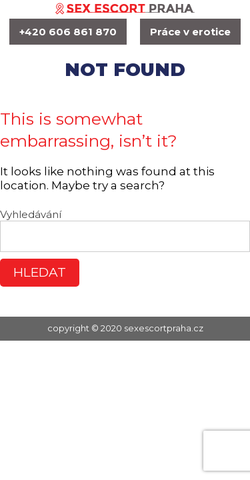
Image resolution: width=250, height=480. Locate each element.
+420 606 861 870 (68, 31)
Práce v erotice (190, 31)
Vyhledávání (30, 214)
